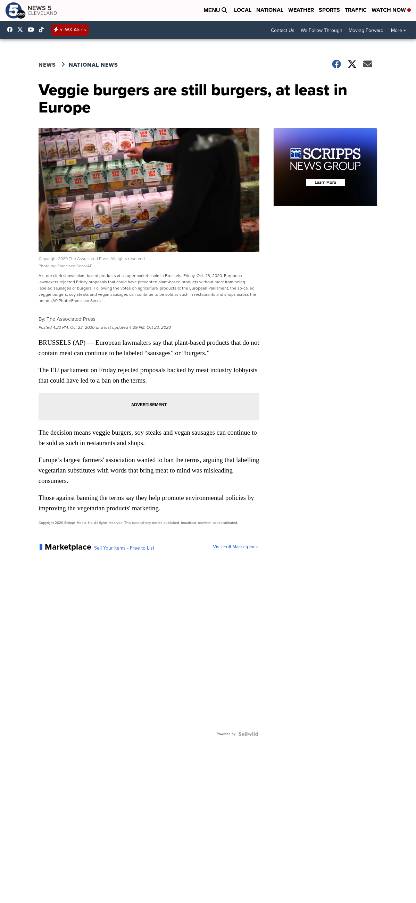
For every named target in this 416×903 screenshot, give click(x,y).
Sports (329, 10)
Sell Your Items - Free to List (124, 548)
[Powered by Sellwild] (248, 733)
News (47, 65)
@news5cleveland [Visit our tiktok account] (43, 29)
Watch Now (391, 10)
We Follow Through (321, 30)
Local (242, 10)
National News (93, 65)
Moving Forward (366, 30)
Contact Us (282, 30)
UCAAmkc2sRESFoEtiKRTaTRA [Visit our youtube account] (33, 29)
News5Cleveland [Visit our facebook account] (11, 29)
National (269, 10)
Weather (301, 10)
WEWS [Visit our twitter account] (21, 29)
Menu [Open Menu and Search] (215, 10)
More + (398, 30)
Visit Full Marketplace (235, 546)
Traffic (356, 10)
